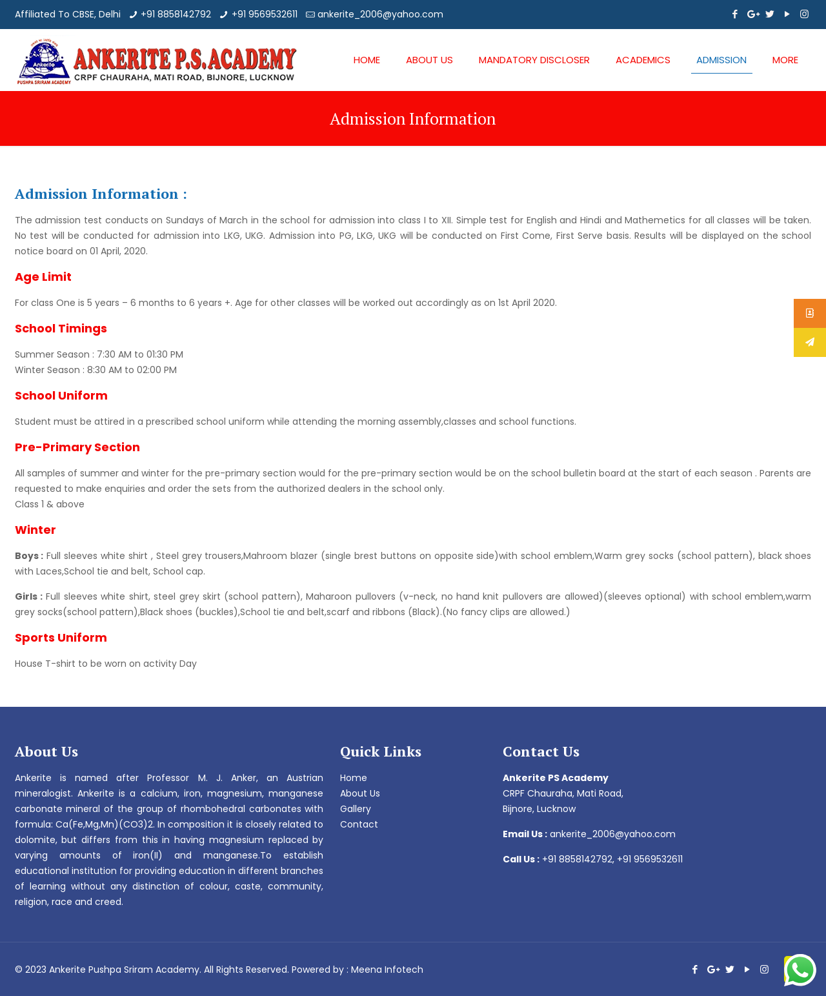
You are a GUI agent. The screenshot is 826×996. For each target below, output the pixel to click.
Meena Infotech (387, 969)
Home (353, 777)
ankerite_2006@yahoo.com (380, 14)
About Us (360, 793)
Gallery (355, 808)
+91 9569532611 (264, 14)
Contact (359, 824)
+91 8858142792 (176, 14)
